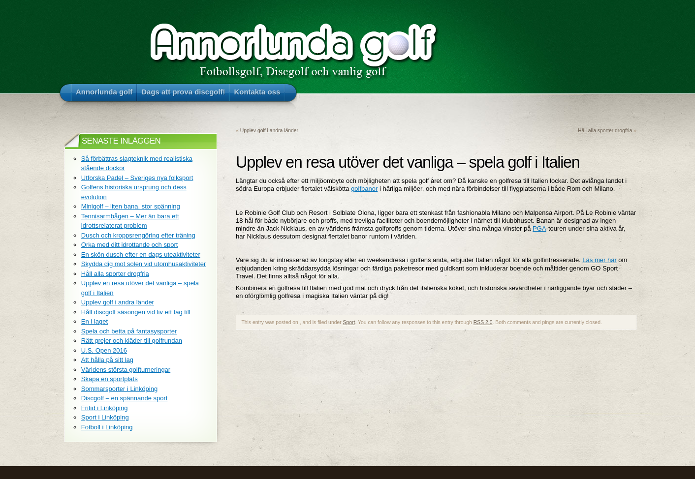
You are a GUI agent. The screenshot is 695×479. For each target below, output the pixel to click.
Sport (349, 322)
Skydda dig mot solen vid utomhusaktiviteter (143, 264)
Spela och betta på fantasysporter (129, 331)
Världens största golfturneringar (125, 369)
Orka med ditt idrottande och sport (129, 244)
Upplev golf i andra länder (269, 130)
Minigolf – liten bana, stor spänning (130, 206)
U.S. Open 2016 (104, 350)
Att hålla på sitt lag (107, 359)
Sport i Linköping (105, 417)
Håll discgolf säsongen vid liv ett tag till (135, 312)
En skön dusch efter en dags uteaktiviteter (140, 254)
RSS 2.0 (483, 322)
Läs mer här (599, 260)
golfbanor (364, 188)
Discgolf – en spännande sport (124, 398)
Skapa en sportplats (109, 379)
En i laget (94, 321)
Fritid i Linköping (104, 408)
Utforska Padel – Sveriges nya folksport (137, 177)
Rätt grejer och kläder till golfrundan (131, 340)
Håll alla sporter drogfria (605, 130)
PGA (539, 228)
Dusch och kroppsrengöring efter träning (138, 235)
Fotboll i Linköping (107, 427)
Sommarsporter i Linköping (119, 388)
